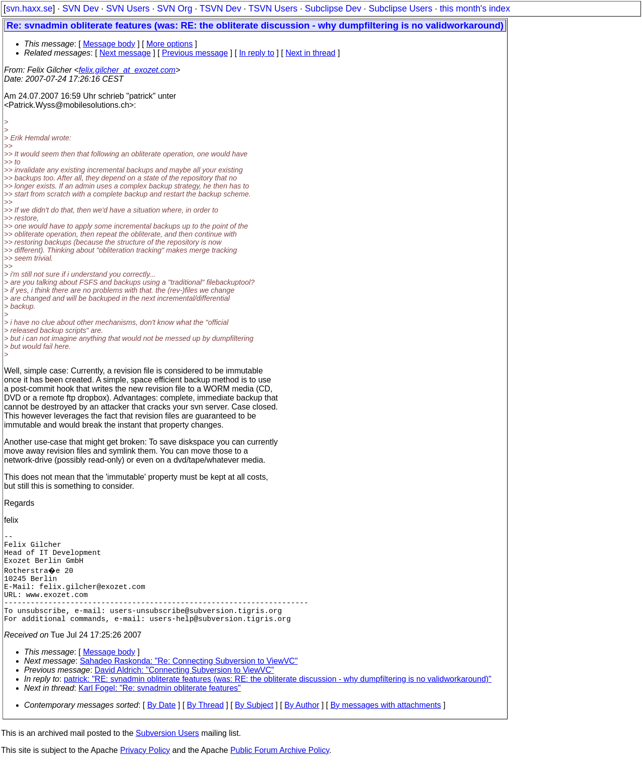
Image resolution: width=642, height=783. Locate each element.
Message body (109, 44)
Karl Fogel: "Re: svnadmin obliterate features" (160, 708)
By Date (161, 725)
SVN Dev (80, 9)
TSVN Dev (220, 9)
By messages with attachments (386, 725)
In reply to (256, 53)
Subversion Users (167, 753)
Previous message (195, 53)
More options (169, 44)
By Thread (205, 725)
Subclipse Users (400, 9)
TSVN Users (272, 9)
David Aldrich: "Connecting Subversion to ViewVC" (184, 690)
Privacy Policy (145, 770)
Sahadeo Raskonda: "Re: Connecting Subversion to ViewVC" (188, 681)
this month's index (475, 9)
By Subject (254, 725)
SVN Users (127, 9)
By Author (301, 725)
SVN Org (174, 9)
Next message (124, 53)
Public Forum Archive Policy (279, 770)
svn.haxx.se (29, 9)
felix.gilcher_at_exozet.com (127, 70)
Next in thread (310, 53)
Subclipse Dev (333, 9)
